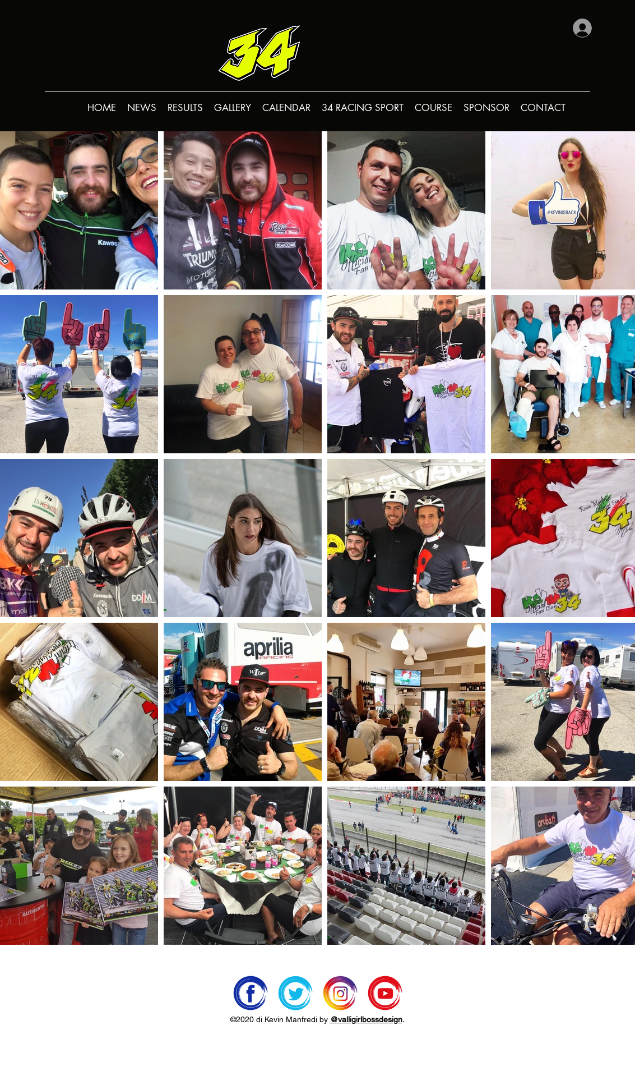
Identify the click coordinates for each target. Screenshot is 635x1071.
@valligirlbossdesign (366, 1019)
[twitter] (295, 993)
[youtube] (385, 993)
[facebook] (250, 993)
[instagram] (340, 993)
